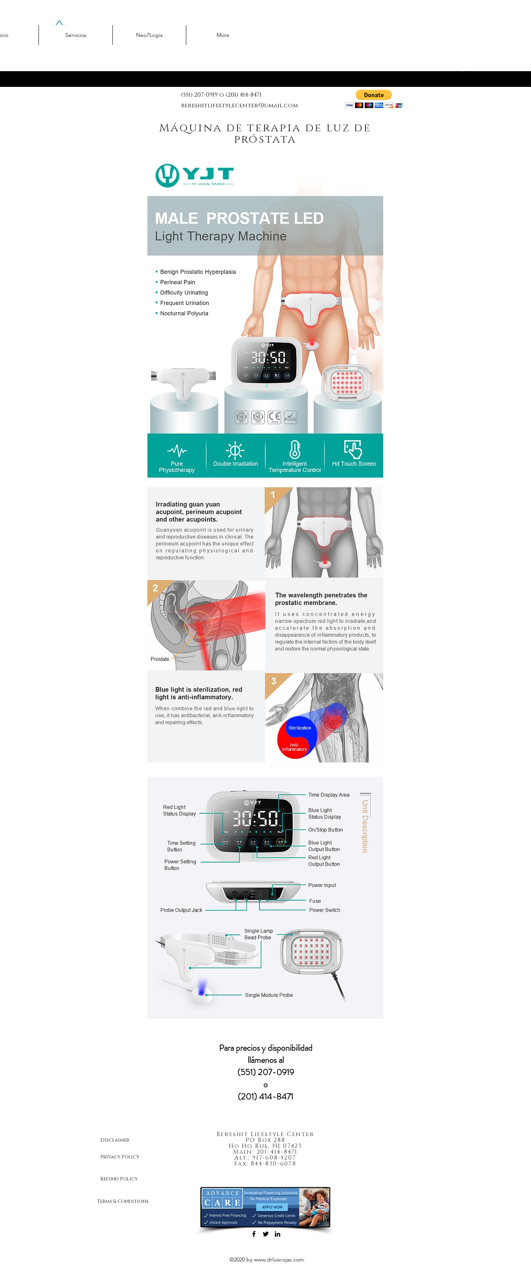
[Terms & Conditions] (128, 1202)
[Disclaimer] (128, 1140)
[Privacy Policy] (128, 1157)
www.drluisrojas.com (279, 1259)
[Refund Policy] (128, 1179)
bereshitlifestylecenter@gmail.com (239, 105)
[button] (374, 99)
